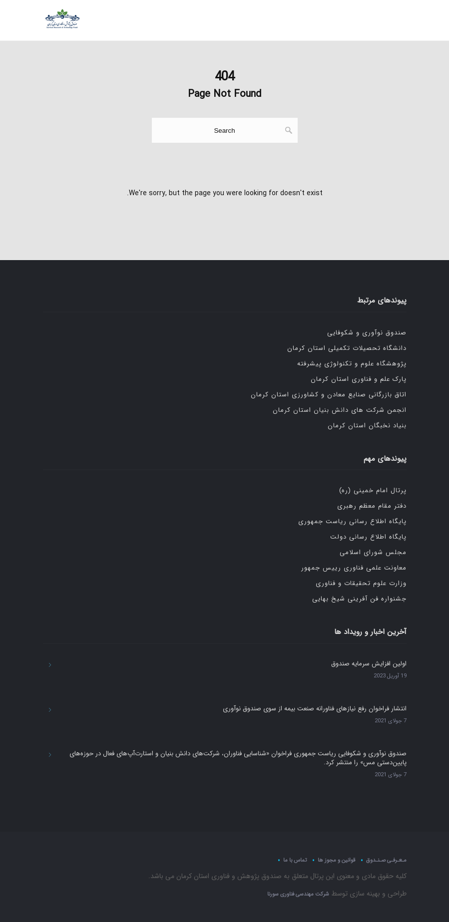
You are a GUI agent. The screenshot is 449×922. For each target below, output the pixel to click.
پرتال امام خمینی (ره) (373, 490)
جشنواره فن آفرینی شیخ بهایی (359, 599)
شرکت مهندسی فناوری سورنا (298, 894)
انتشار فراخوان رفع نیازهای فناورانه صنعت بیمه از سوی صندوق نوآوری (315, 708)
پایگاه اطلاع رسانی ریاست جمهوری (352, 521)
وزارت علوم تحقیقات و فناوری (361, 583)
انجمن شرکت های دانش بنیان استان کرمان (340, 410)
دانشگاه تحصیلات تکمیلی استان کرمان (347, 348)
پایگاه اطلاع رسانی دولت (368, 537)
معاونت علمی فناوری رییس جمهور (354, 568)
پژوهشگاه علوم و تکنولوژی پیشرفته (352, 363)
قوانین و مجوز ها (336, 860)
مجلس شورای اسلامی (373, 552)
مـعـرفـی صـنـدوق (386, 860)
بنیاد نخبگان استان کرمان (367, 425)
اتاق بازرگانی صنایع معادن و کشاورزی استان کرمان (329, 394)
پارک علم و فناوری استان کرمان (359, 379)
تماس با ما (295, 860)
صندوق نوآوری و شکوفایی (367, 332)
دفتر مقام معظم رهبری (372, 506)
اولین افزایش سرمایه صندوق (369, 663)
